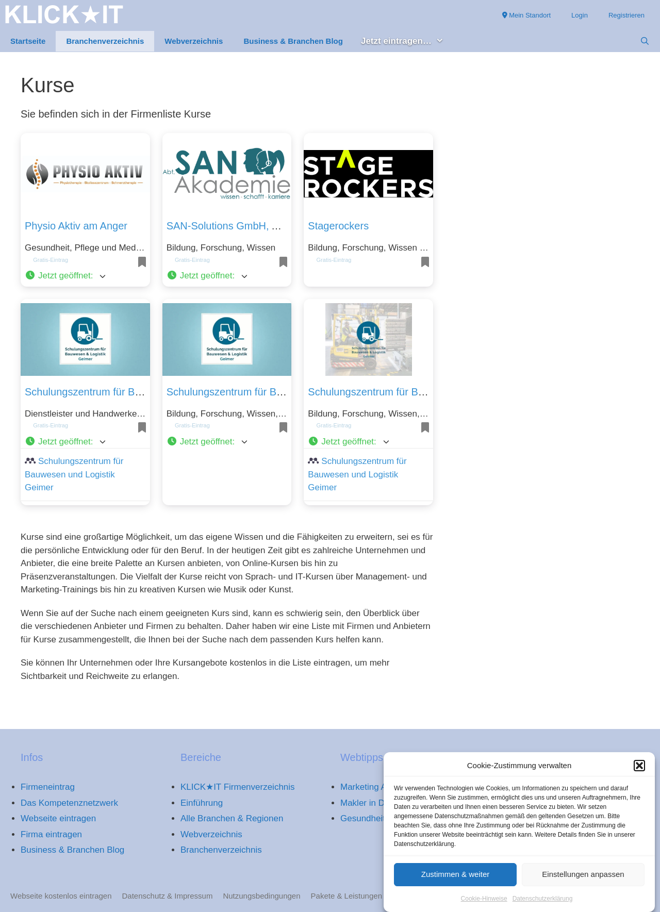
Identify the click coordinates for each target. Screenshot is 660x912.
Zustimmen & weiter (455, 880)
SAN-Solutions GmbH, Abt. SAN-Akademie (265, 225)
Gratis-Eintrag (50, 260)
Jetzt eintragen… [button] (407, 41)
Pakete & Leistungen (346, 895)
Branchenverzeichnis (105, 41)
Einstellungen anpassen (583, 880)
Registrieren (626, 15)
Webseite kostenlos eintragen (61, 895)
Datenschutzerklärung (543, 904)
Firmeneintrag (48, 787)
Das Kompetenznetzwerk (69, 803)
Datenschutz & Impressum (167, 895)
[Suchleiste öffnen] (645, 41)
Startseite (27, 41)
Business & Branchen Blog (293, 41)
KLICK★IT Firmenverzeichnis (237, 787)
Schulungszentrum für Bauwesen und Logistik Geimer (74, 474)
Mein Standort (526, 15)
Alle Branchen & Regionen (231, 818)
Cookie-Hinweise (484, 904)
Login (579, 15)
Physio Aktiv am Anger (76, 225)
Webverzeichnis (193, 41)
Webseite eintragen (58, 818)
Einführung (201, 803)
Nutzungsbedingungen (261, 895)
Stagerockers (338, 225)
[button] (639, 772)
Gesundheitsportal (375, 818)
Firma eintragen (51, 834)
